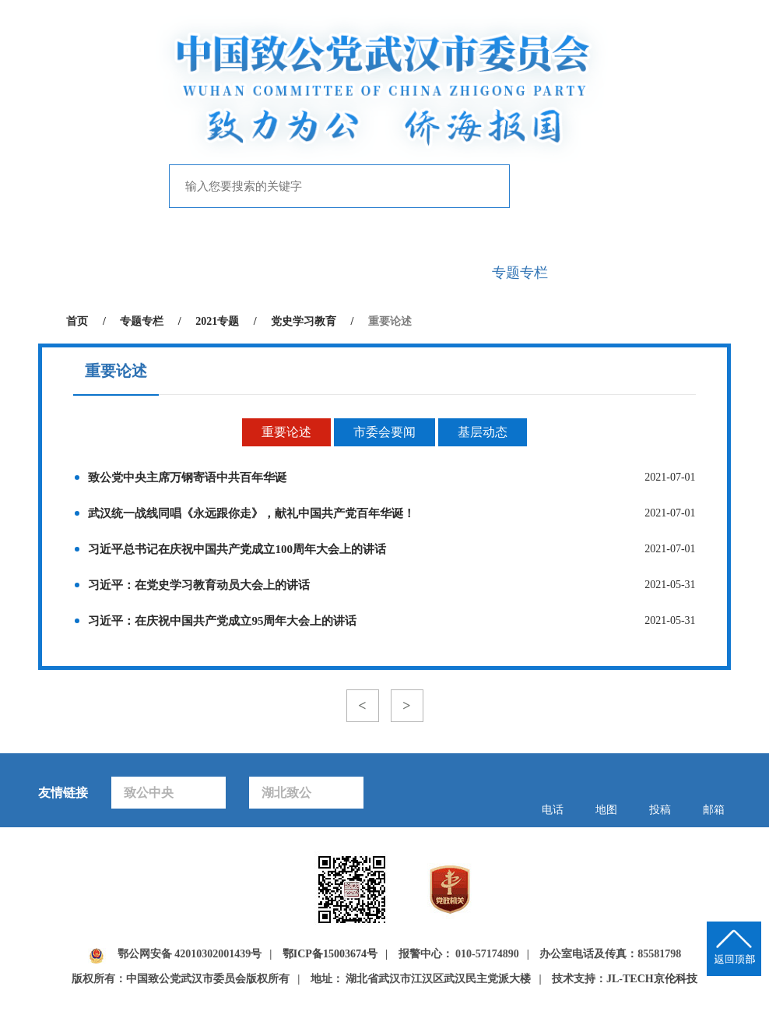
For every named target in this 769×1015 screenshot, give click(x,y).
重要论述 (286, 432)
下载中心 (700, 272)
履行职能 (339, 272)
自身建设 (430, 272)
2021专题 (217, 321)
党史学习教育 (303, 321)
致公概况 (159, 272)
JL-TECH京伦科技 (651, 979)
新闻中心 (249, 272)
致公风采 (610, 272)
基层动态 (482, 432)
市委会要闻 (384, 432)
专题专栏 (520, 272)
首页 (68, 272)
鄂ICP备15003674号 (330, 954)
